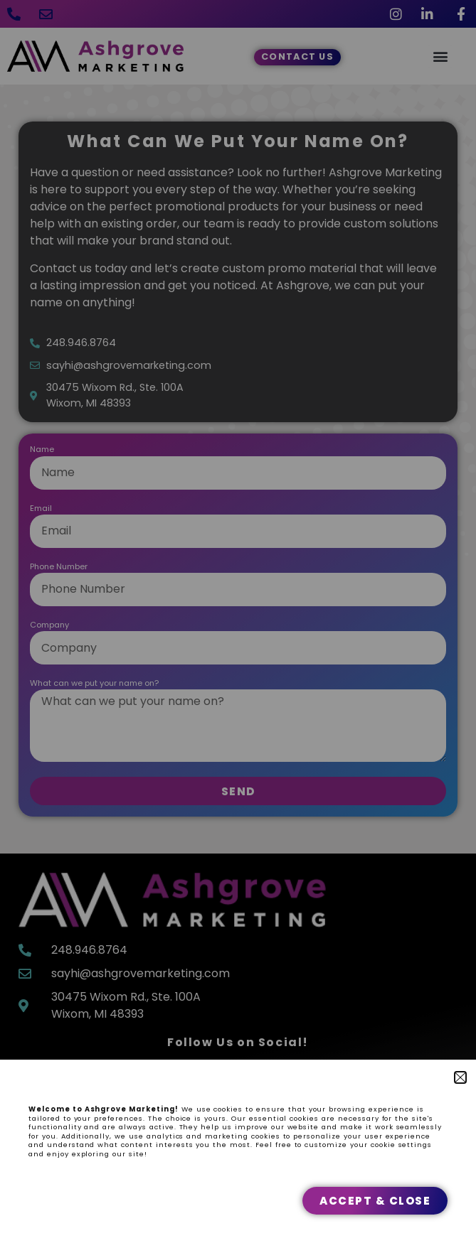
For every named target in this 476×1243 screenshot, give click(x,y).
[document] (238, 621)
